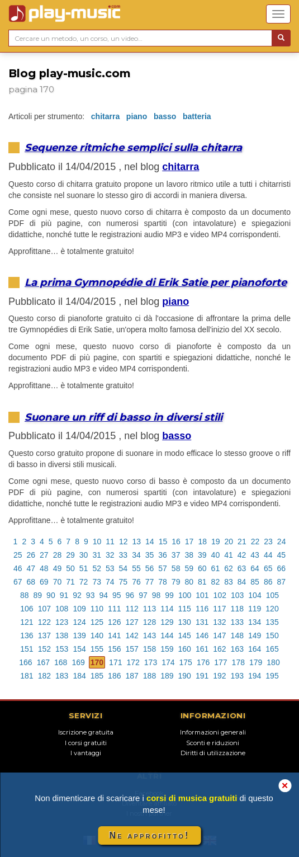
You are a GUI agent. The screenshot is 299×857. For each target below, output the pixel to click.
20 (229, 541)
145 (184, 635)
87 (281, 581)
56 (149, 568)
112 (131, 608)
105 (272, 595)
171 (115, 662)
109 (79, 608)
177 (220, 662)
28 (57, 554)
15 (163, 541)
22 (255, 541)
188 (149, 675)
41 (228, 554)
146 (202, 635)
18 (202, 541)
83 (228, 581)
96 (130, 595)
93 (90, 595)
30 (83, 554)
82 (215, 581)
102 (219, 595)
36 (162, 554)
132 (219, 622)
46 (17, 568)
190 (184, 675)
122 (44, 622)
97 (143, 595)
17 (189, 541)
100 (184, 595)
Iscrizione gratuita (85, 732)
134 (254, 622)
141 (114, 635)
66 (281, 568)
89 (38, 595)
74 (110, 581)
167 (43, 662)
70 (57, 581)
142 (131, 635)
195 (271, 675)
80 (188, 581)
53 (110, 568)
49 (57, 568)
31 (96, 554)
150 (271, 635)
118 (237, 608)
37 (176, 554)
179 (255, 662)
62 (228, 568)
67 (17, 581)
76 (136, 581)
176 (203, 662)
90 (50, 595)
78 (162, 581)
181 (26, 675)
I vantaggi (85, 753)
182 (44, 675)
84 (242, 581)
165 (271, 648)
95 (116, 595)
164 (254, 648)
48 (44, 568)
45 (281, 554)
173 (150, 662)
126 (114, 622)
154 (79, 648)
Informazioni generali (213, 732)
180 (273, 662)
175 (185, 662)
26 (31, 554)
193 (237, 675)
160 (184, 648)
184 (79, 675)
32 (110, 554)
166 (25, 662)
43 (254, 554)
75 (123, 581)
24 (281, 541)
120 (271, 608)
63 (242, 568)
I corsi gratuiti (86, 743)
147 (219, 635)
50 (70, 568)
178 (238, 662)
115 (184, 608)
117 (219, 608)
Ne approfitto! (150, 835)
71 (70, 581)
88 (24, 595)
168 (60, 662)
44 (268, 554)
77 (149, 581)
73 (96, 581)
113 (149, 608)
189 (166, 675)
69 (44, 581)
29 (70, 554)
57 (162, 568)
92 (77, 595)
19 (215, 541)
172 (132, 662)
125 (97, 622)
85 (254, 581)
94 (103, 595)
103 (237, 595)
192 (219, 675)
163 (237, 648)
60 (202, 568)
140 (97, 635)
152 (44, 648)
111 (114, 608)
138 (61, 635)
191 (202, 675)
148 (237, 635)
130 (184, 622)
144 (166, 635)
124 (79, 622)
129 (166, 622)
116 (202, 608)
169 (78, 662)
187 (131, 675)
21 (242, 541)
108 (61, 608)
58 (176, 568)
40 (215, 554)
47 (31, 568)
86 (268, 581)
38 (188, 554)
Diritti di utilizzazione (213, 753)
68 (31, 581)
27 (44, 554)
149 (254, 635)
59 (188, 568)
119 (254, 608)
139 (79, 635)
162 (219, 648)
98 (156, 595)
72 (83, 581)
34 (136, 554)
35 (149, 554)
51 (83, 568)
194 (254, 675)
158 (149, 648)
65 (268, 568)
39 (202, 554)
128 (149, 622)
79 (176, 581)
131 (202, 622)
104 (254, 595)
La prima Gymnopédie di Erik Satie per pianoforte (156, 282)
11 (110, 541)
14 (149, 541)
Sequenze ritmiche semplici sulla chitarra (133, 147)
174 (168, 662)
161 (202, 648)
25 (17, 554)
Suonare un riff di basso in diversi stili (123, 417)
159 (166, 648)
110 (97, 608)
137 (44, 635)
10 (97, 541)
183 (61, 675)
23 (268, 541)
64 (254, 568)
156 (114, 648)
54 (123, 568)
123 (61, 622)
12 (123, 541)
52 (96, 568)
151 (26, 648)
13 (136, 541)
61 (215, 568)
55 (136, 568)
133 (237, 622)
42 (242, 554)
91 (64, 595)
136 (26, 635)
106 (26, 608)
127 (131, 622)
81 (202, 581)
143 (149, 635)
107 (44, 608)
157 (131, 648)
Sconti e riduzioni (212, 743)
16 (176, 541)
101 (202, 595)
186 (114, 675)
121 (26, 622)
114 (166, 608)
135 (271, 622)
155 (97, 648)
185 (97, 675)
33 (123, 554)
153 (61, 648)
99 (169, 595)
